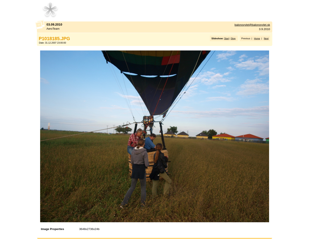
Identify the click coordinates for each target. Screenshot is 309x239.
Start (226, 38)
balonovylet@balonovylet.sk (252, 24)
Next (266, 38)
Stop (233, 38)
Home (257, 38)
